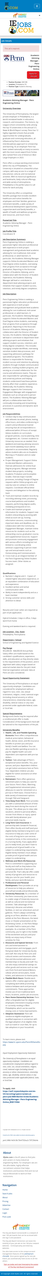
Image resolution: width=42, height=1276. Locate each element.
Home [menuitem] (5, 1189)
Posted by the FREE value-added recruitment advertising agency (19, 1135)
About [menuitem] (5, 1197)
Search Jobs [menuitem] (7, 1193)
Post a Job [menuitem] (6, 1217)
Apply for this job (33, 75)
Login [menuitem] (4, 1213)
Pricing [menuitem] (5, 1201)
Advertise (6, 1205)
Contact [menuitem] (5, 1209)
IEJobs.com (19, 1274)
